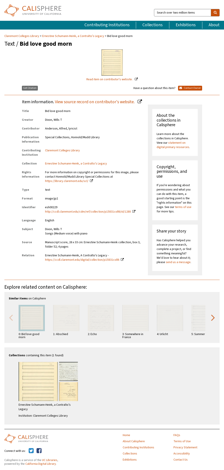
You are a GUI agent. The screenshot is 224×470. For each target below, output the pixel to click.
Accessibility (181, 453)
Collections (152, 25)
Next (213, 317)
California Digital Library (40, 464)
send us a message (178, 262)
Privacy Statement (185, 447)
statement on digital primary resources (173, 145)
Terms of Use (182, 441)
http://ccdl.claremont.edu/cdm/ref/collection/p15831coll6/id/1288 (88, 212)
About (214, 25)
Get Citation (30, 88)
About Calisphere (134, 441)
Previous (11, 317)
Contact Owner (190, 88)
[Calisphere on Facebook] (39, 451)
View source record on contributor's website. (95, 102)
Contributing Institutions (107, 25)
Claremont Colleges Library (22, 36)
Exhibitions (186, 25)
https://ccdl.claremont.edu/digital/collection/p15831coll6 (82, 260)
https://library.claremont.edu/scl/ (66, 181)
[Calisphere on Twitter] (31, 451)
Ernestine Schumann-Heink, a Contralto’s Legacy (73, 36)
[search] (215, 12)
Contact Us (180, 459)
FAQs (176, 435)
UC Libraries (49, 460)
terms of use (183, 207)
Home (126, 435)
